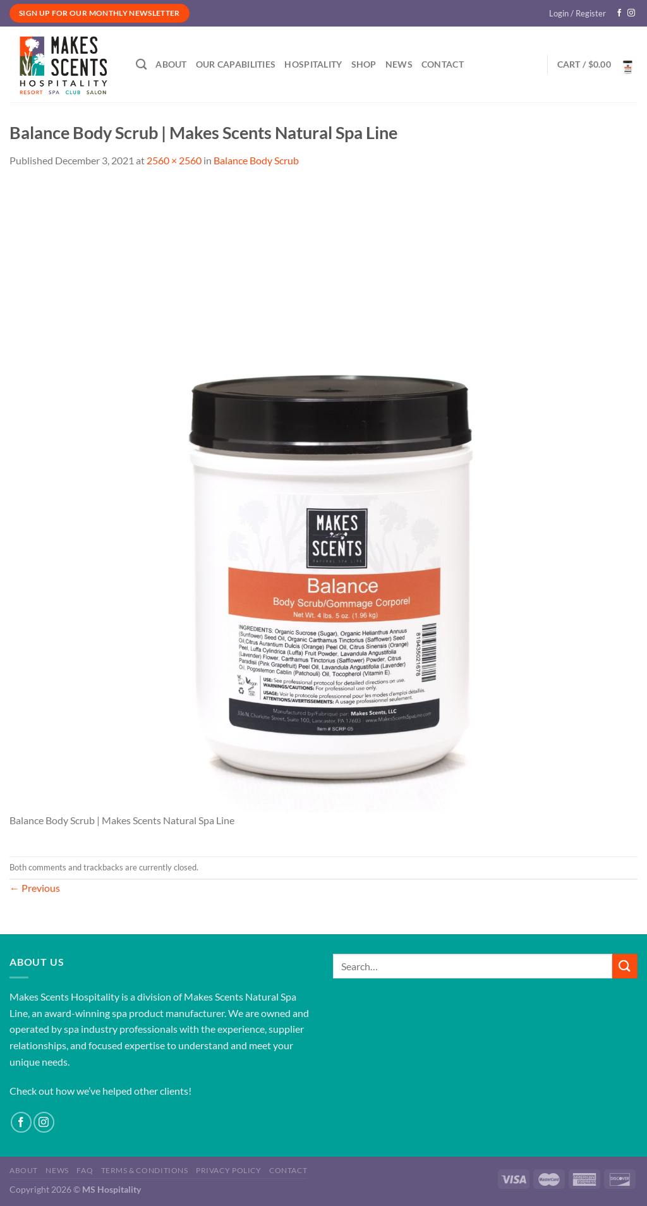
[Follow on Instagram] (631, 13)
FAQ (84, 1170)
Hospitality (313, 64)
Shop (364, 64)
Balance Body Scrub (256, 160)
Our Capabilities (236, 64)
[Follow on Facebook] (619, 13)
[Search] (141, 65)
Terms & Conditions (144, 1170)
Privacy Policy (229, 1170)
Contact (442, 64)
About (170, 64)
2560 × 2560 (174, 160)
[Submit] (625, 966)
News (399, 64)
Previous (34, 888)
